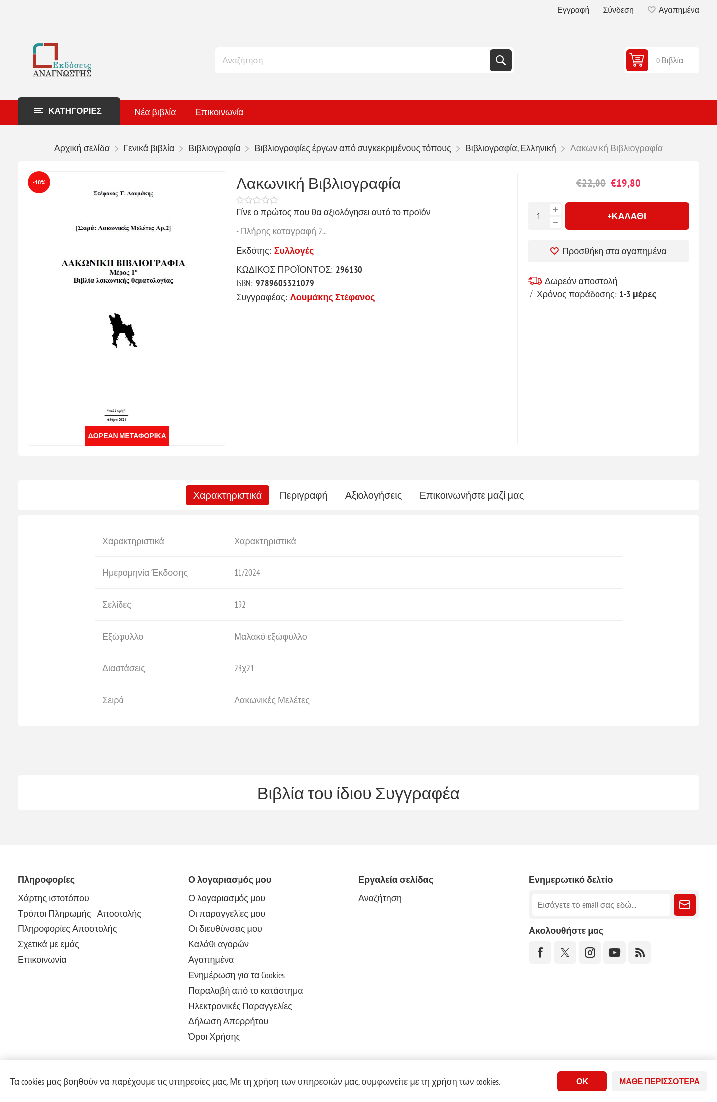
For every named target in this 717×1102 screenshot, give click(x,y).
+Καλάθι (627, 216)
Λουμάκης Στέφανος (332, 297)
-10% (39, 182)
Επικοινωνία (42, 959)
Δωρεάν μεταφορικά (127, 435)
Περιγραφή (303, 495)
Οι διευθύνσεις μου (225, 928)
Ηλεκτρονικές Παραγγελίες (240, 1005)
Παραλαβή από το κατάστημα (245, 990)
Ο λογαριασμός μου (226, 898)
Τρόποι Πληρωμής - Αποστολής (79, 913)
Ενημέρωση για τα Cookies (236, 975)
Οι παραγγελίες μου (226, 913)
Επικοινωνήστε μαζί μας (471, 495)
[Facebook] (540, 952)
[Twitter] (565, 952)
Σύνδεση (618, 10)
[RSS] (639, 952)
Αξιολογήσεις (373, 495)
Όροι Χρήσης (214, 1036)
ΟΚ (582, 1081)
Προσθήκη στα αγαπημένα (614, 251)
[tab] (228, 495)
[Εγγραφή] (601, 905)
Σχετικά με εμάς (48, 944)
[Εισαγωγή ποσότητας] (539, 216)
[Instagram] (590, 952)
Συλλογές (294, 250)
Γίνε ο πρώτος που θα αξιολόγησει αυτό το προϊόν (333, 212)
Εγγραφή (573, 10)
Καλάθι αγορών (218, 944)
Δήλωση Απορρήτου (228, 1021)
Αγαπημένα (211, 959)
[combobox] (353, 60)
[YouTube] (614, 952)
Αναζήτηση (501, 60)
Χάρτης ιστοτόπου (53, 898)
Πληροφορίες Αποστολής (67, 928)
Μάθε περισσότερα (659, 1081)
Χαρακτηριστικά (227, 495)
